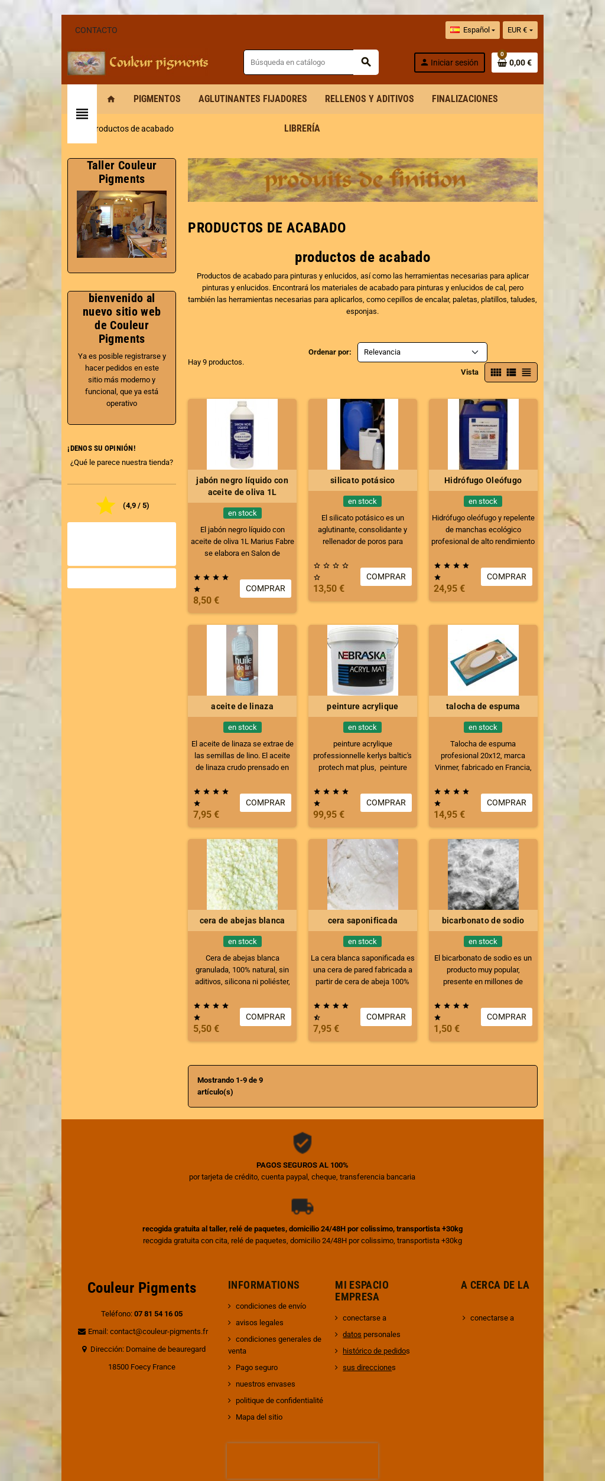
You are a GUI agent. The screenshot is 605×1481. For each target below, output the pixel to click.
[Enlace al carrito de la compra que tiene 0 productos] (557, 63)
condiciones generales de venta (274, 1268)
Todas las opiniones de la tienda (90, 528)
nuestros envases (251, 1301)
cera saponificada (374, 873)
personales (376, 1263)
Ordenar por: (330, 348)
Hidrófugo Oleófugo (515, 456)
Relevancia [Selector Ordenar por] (382, 348)
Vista (512, 348)
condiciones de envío (257, 1235)
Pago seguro (243, 1284)
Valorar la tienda (90, 557)
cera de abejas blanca (232, 873)
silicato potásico (373, 456)
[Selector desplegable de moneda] (563, 30)
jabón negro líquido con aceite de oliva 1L (232, 462)
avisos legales (245, 1251)
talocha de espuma (515, 671)
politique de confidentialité (265, 1317)
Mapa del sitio (245, 1334)
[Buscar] (323, 62)
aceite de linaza (231, 671)
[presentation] (302, 1378)
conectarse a (369, 1247)
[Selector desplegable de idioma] (515, 30)
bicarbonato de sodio (515, 873)
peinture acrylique (373, 671)
